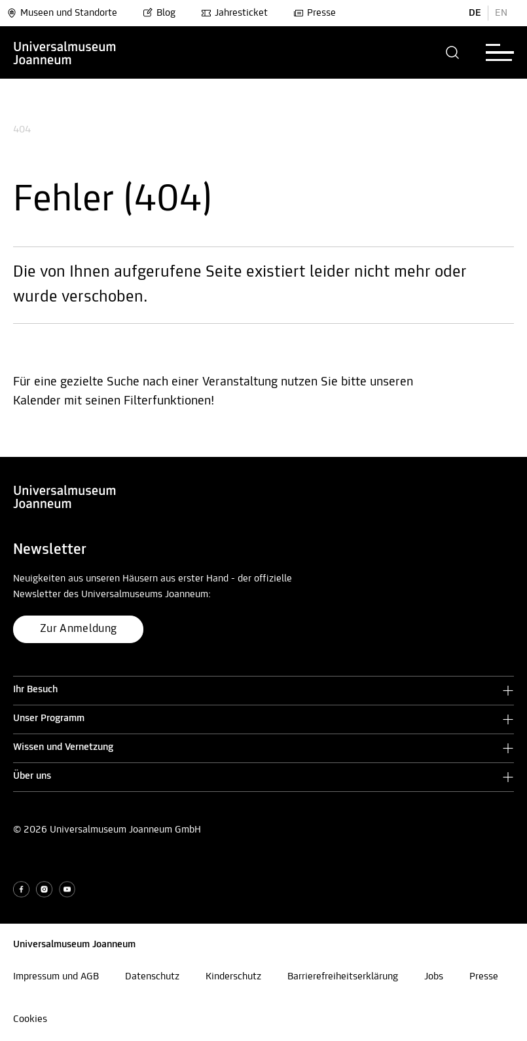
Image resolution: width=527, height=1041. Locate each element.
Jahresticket (234, 13)
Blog (159, 13)
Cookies (30, 1019)
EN (501, 13)
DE (475, 13)
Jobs (433, 977)
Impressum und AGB (56, 977)
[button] (453, 52)
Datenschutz (152, 977)
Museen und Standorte (62, 13)
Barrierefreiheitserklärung (342, 977)
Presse (314, 13)
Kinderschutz (233, 977)
